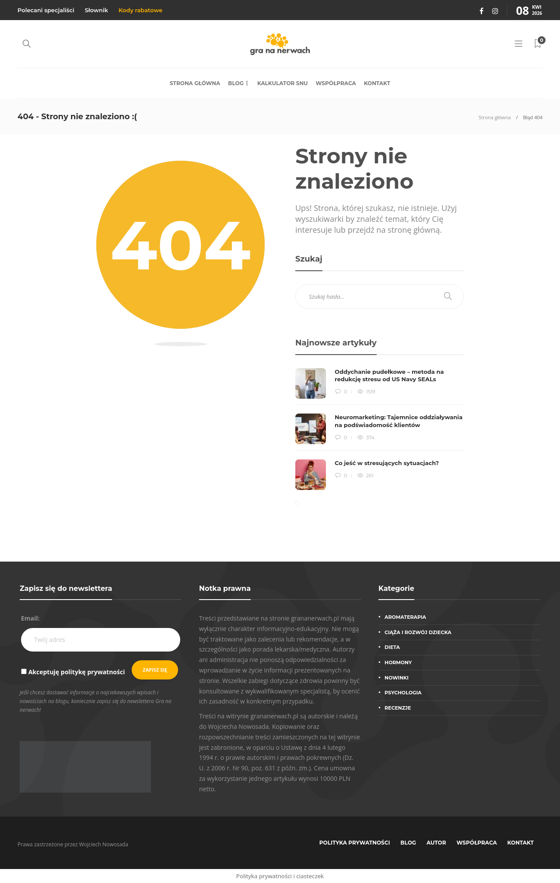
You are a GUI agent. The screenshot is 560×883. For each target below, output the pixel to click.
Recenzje (398, 708)
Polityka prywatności (354, 842)
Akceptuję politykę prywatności (76, 672)
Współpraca (336, 83)
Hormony (398, 662)
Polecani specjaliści (46, 10)
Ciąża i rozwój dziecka (418, 632)
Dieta (392, 647)
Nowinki (397, 678)
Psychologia (403, 693)
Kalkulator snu (282, 83)
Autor (436, 842)
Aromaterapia (405, 617)
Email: (30, 618)
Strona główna (195, 83)
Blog (236, 83)
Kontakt (377, 83)
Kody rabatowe (140, 10)
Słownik (96, 10)
